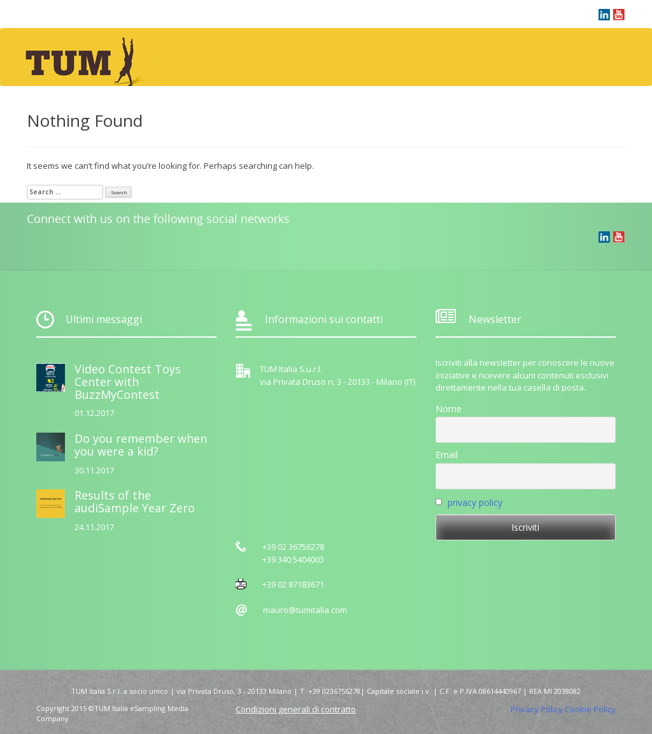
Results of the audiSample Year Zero (134, 501)
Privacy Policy (537, 709)
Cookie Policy (590, 709)
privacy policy (475, 502)
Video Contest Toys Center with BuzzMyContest (127, 381)
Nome (449, 409)
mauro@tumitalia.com (305, 609)
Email (447, 455)
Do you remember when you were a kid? (140, 445)
